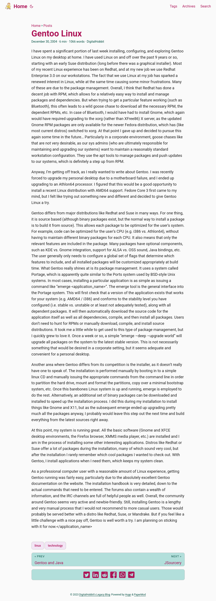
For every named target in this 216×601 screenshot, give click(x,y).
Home (16, 6)
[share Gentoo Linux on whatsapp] (122, 576)
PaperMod (140, 594)
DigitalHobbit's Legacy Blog (94, 594)
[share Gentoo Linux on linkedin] (95, 576)
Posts (47, 26)
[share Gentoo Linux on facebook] (113, 576)
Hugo (128, 594)
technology (55, 545)
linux (38, 545)
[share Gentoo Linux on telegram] (131, 576)
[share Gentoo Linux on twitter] (86, 576)
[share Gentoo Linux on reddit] (104, 576)
